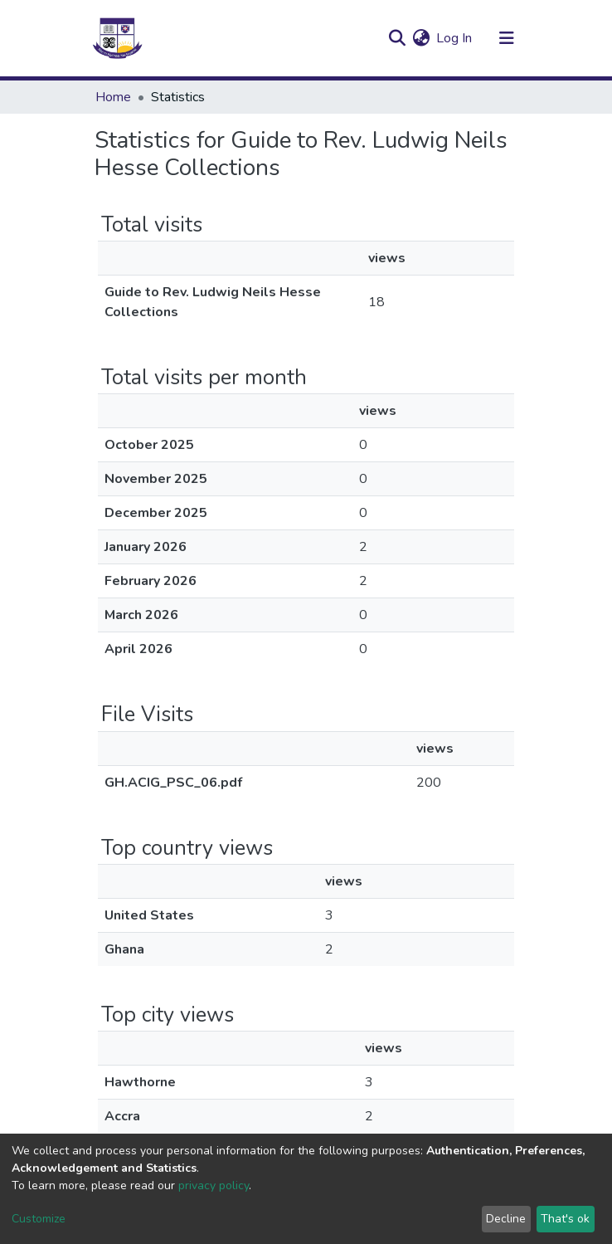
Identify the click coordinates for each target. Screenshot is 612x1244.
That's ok (565, 1219)
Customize (39, 1219)
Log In (455, 38)
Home (113, 97)
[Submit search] (396, 38)
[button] (420, 38)
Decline (506, 1219)
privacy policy (213, 1185)
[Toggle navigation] (506, 38)
